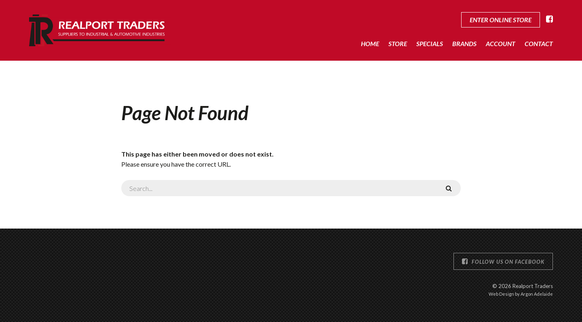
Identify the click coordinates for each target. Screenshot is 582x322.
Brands (464, 43)
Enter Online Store (500, 19)
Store (397, 43)
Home (370, 43)
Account (500, 43)
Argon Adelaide (537, 294)
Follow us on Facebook (503, 261)
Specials (429, 43)
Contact (539, 43)
